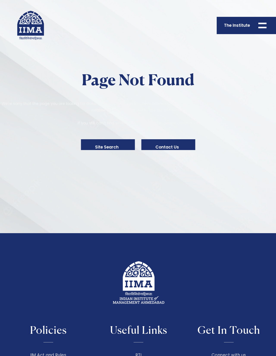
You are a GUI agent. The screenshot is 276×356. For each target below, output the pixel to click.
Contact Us (167, 147)
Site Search (107, 147)
